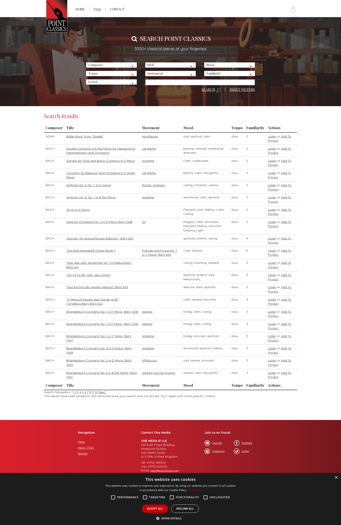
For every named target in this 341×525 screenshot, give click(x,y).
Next (102, 392)
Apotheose (150, 136)
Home (81, 441)
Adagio (147, 312)
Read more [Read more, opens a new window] (195, 490)
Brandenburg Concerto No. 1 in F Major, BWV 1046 (102, 312)
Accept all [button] (155, 508)
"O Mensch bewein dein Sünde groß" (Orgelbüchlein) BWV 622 (92, 302)
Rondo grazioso (153, 185)
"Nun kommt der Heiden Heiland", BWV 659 (97, 287)
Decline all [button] (185, 508)
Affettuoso (149, 360)
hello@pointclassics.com (164, 470)
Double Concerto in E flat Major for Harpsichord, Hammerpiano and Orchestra (101, 151)
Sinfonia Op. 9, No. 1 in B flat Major (91, 197)
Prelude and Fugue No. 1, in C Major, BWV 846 (160, 253)
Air (144, 222)
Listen (272, 136)
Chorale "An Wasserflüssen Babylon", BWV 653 (99, 238)
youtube (213, 443)
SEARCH (211, 90)
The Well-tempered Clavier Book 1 (90, 250)
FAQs (97, 9)
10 (96, 392)
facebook (243, 443)
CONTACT (117, 9)
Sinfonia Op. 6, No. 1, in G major (88, 185)
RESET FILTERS (242, 89)
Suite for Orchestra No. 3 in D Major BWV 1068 (99, 222)
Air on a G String (78, 210)
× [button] (336, 477)
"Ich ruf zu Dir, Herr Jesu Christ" (88, 275)
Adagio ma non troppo (158, 373)
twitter (241, 451)
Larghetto (149, 148)
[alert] (170, 499)
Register (83, 453)
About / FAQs (86, 447)
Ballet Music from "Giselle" (84, 136)
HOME (80, 9)
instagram (214, 451)
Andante (148, 161)
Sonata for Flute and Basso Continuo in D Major (100, 161)
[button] (170, 518)
